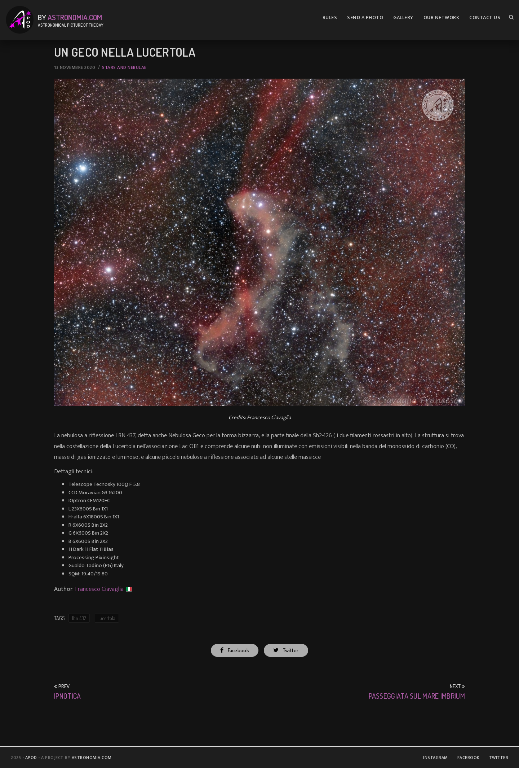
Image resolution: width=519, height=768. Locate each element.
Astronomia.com (75, 17)
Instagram (435, 757)
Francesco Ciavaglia (99, 589)
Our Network (441, 17)
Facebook (234, 650)
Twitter (285, 650)
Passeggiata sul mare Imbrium (417, 696)
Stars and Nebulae (124, 67)
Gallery (403, 17)
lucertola (106, 618)
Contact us (484, 17)
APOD (31, 757)
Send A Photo (365, 17)
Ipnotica (67, 696)
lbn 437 (79, 618)
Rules (330, 17)
